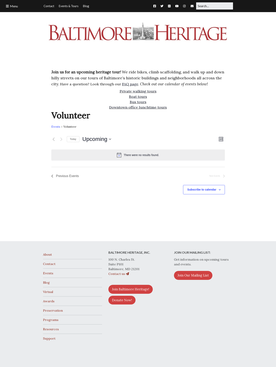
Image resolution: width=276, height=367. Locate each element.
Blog (46, 282)
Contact (49, 264)
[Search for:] (214, 6)
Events (55, 126)
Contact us (118, 274)
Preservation (53, 310)
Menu (14, 6)
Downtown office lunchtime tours (138, 107)
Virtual (48, 292)
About (47, 254)
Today (73, 139)
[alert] (138, 155)
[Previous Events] (53, 139)
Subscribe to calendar (201, 189)
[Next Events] (61, 139)
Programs (50, 320)
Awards (48, 301)
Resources (51, 329)
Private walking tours (138, 91)
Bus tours (138, 102)
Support (49, 338)
